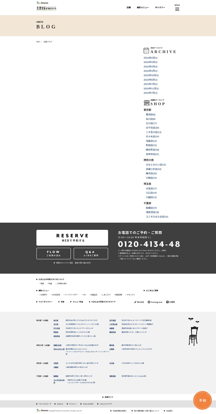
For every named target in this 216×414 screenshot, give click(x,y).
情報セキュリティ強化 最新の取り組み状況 (73, 263)
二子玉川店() (153, 132)
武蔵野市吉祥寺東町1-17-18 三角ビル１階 (81, 336)
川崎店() (151, 177)
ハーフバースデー (71, 295)
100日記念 (56, 295)
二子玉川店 (113, 324)
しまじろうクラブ (106, 404)
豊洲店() (150, 114)
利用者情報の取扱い (120, 411)
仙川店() (150, 119)
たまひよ (60, 404)
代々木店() (152, 136)
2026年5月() (150, 62)
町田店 (56, 332)
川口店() (151, 192)
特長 (42, 283)
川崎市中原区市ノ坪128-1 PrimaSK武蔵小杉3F (82, 345)
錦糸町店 (113, 332)
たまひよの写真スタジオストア (103, 302)
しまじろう (106, 295)
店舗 (129, 7)
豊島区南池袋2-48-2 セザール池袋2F (135, 328)
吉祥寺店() (152, 154)
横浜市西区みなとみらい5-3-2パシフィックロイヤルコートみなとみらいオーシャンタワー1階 (87, 351)
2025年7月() (150, 84)
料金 (50, 283)
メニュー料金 (78, 302)
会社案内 (169, 411)
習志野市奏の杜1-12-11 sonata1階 (134, 376)
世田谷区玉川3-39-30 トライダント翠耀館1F (137, 324)
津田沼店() (152, 212)
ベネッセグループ (45, 404)
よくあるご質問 (152, 290)
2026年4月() (150, 66)
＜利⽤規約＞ (154, 256)
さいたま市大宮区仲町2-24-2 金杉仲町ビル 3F (82, 363)
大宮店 (56, 363)
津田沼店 (113, 376)
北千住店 (113, 320)
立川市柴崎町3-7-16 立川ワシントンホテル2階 (82, 324)
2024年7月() (150, 92)
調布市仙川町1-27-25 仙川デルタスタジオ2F (81, 320)
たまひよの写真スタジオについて (51, 279)
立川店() (151, 123)
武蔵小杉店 (57, 345)
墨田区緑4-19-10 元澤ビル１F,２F (134, 332)
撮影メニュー (143, 7)
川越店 (56, 367)
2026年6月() (150, 57)
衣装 (62, 302)
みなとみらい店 (59, 349)
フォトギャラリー (45, 302)
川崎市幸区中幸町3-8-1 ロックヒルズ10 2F (137, 349)
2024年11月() (151, 88)
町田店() (151, 145)
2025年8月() (150, 79)
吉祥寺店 (57, 336)
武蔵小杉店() (153, 169)
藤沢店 (112, 345)
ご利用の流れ (62, 283)
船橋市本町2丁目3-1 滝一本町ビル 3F (79, 376)
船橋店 (56, 376)
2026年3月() (150, 70)
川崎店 (112, 349)
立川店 (56, 324)
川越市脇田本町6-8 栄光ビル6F (77, 367)
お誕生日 (93, 295)
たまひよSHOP (88, 404)
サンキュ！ (73, 404)
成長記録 (118, 295)
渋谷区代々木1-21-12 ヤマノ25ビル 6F (79, 328)
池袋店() (151, 140)
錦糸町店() (152, 149)
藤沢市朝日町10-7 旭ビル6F (131, 345)
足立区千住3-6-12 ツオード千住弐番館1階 (137, 320)
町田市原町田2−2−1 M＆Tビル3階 (78, 332)
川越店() (151, 197)
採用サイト (109, 397)
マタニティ (131, 295)
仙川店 (56, 320)
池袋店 (112, 328)
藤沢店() (151, 173)
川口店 (112, 363)
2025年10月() (151, 75)
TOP (38, 42)
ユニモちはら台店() (157, 216)
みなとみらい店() (156, 164)
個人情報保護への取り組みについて (146, 411)
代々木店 (57, 328)
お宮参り (44, 295)
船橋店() (151, 207)
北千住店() (152, 127)
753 (84, 295)
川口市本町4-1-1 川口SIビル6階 (133, 363)
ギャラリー (160, 7)
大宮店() (151, 188)
